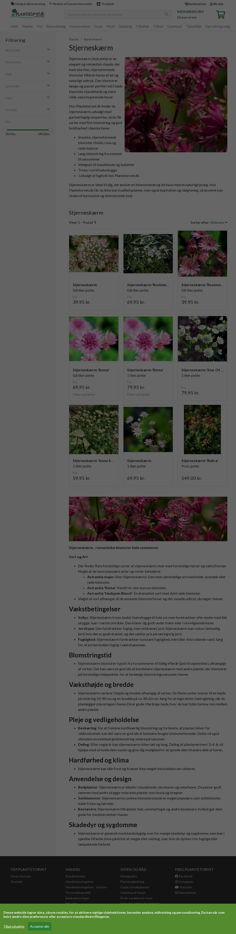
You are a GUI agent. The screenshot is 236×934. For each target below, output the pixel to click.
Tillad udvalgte (13, 926)
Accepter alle (39, 926)
